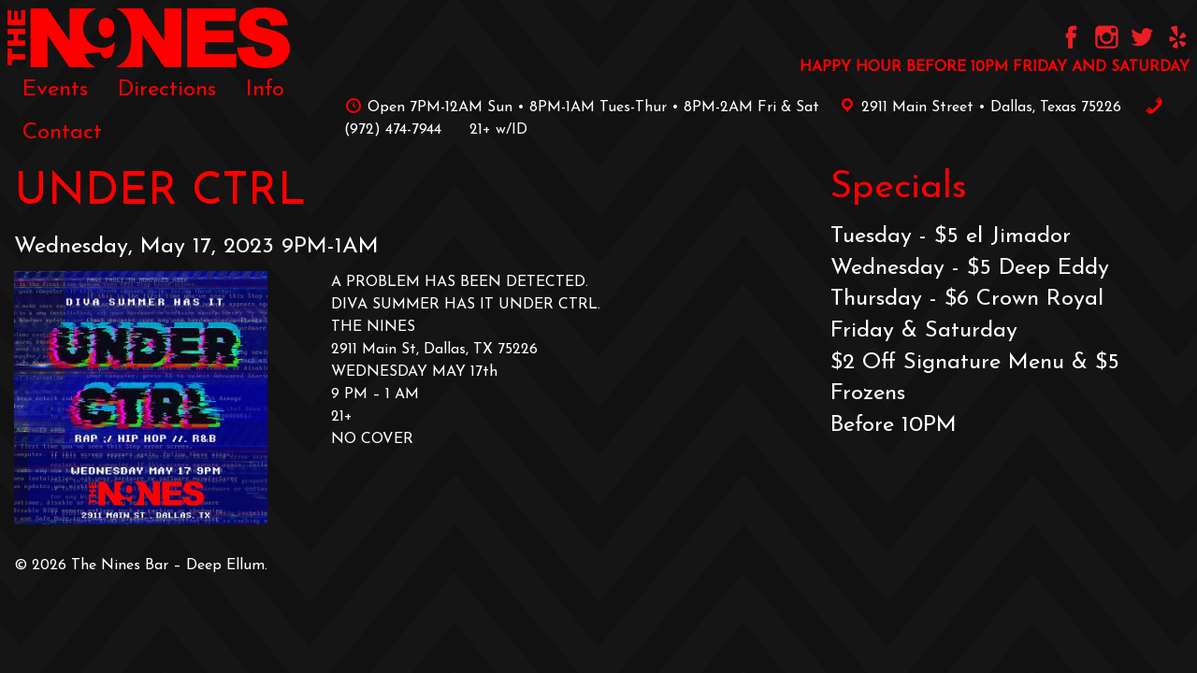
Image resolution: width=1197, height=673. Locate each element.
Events (55, 90)
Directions (167, 90)
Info (265, 90)
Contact (62, 133)
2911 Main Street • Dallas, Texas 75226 (977, 107)
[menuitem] (55, 89)
